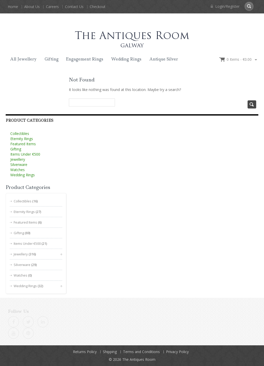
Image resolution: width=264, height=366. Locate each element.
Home (13, 6)
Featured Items (23, 143)
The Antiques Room (138, 359)
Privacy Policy (177, 351)
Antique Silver (163, 59)
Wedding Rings (126, 59)
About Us (32, 6)
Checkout (97, 6)
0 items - (239, 59)
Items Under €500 (25, 154)
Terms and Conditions (141, 351)
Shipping (110, 351)
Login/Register (225, 6)
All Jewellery (23, 59)
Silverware (18, 164)
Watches (17, 169)
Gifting (52, 59)
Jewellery (17, 159)
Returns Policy (85, 351)
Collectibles (19, 133)
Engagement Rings (84, 59)
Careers (52, 6)
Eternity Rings (21, 138)
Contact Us (74, 6)
